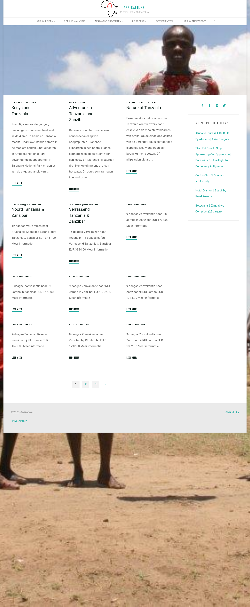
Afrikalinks (134, 7)
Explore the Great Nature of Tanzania (142, 150)
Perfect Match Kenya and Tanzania (25, 150)
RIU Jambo (136, 288)
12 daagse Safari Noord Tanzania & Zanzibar (28, 296)
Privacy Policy (19, 595)
